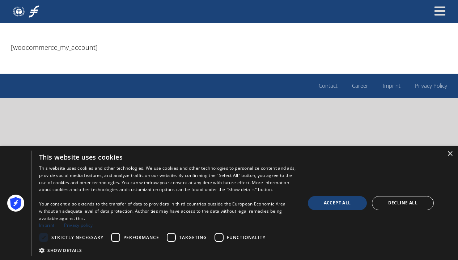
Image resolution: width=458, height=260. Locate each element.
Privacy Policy (431, 85)
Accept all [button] (337, 203)
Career (360, 85)
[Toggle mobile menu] (440, 10)
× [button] (450, 154)
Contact (328, 85)
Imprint (391, 85)
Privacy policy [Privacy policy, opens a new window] (78, 225)
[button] (168, 250)
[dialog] (229, 203)
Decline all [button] (402, 203)
